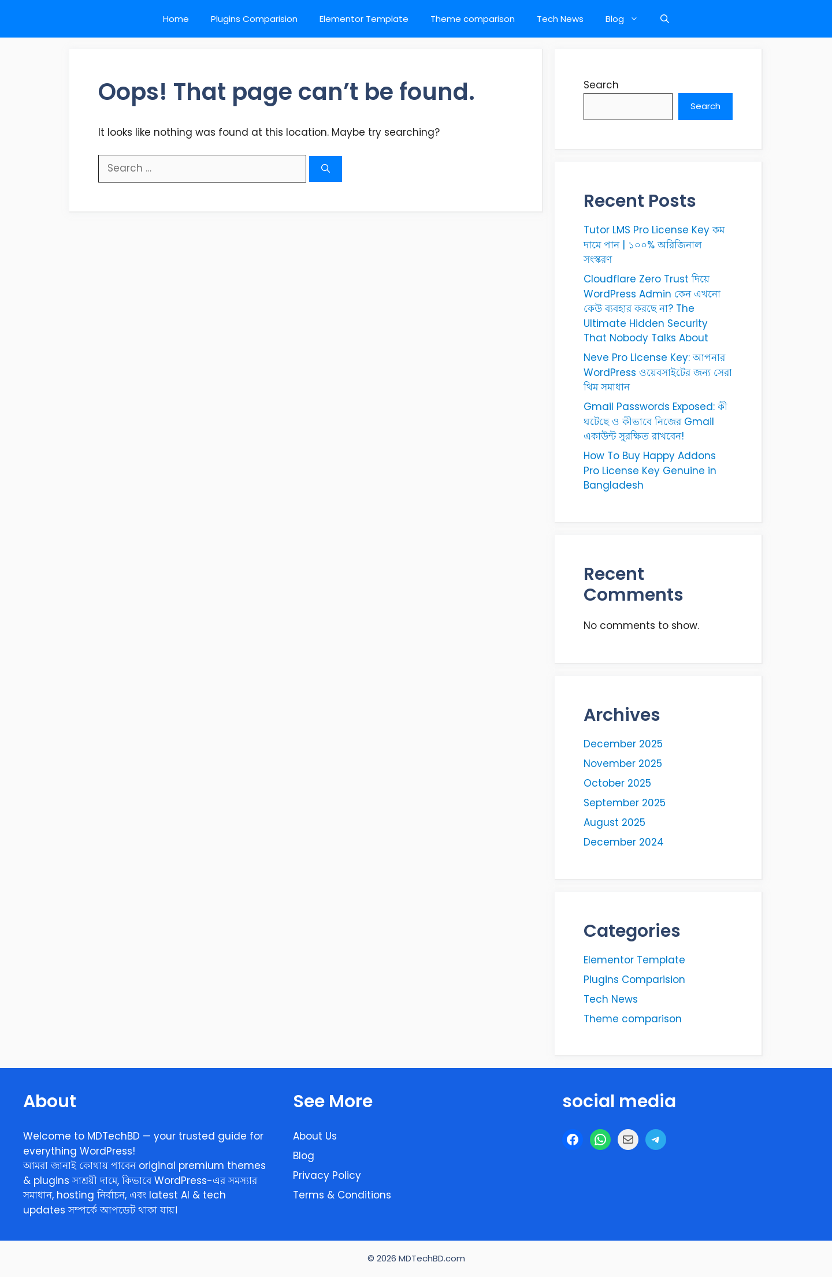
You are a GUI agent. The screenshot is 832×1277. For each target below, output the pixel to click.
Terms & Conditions (342, 1195)
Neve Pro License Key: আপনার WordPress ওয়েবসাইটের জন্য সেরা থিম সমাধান (658, 372)
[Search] (325, 169)
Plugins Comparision (254, 19)
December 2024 (624, 842)
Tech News (560, 19)
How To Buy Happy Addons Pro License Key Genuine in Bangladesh (650, 470)
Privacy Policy (327, 1175)
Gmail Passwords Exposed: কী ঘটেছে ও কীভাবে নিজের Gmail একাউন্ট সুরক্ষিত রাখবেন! (655, 421)
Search (601, 85)
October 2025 (617, 783)
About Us (315, 1136)
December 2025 (623, 744)
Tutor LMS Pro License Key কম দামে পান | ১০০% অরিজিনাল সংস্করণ (654, 244)
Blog (627, 19)
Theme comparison (472, 19)
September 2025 (625, 803)
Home (176, 19)
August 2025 (614, 822)
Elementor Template (364, 19)
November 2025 (623, 763)
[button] (664, 19)
